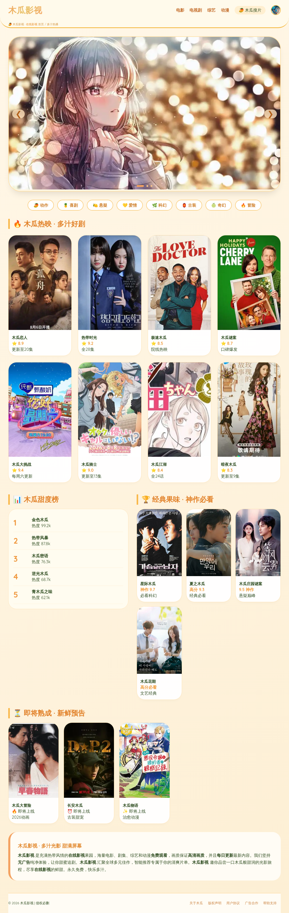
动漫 (225, 10)
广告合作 (251, 903)
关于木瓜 (196, 903)
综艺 (211, 10)
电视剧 (195, 10)
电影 (180, 10)
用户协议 (233, 903)
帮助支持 (270, 903)
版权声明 (214, 903)
